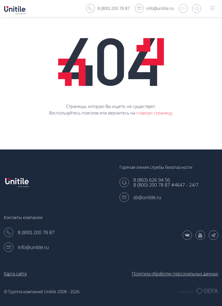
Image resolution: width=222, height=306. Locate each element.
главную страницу (154, 113)
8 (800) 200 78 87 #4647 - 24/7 (165, 184)
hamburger (212, 8)
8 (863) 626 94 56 (151, 179)
